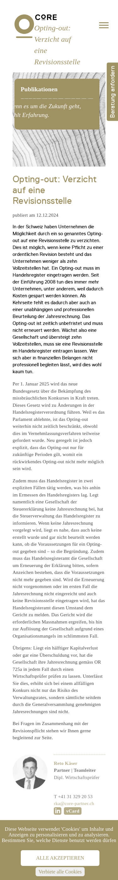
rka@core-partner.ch (74, 816)
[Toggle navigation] (104, 26)
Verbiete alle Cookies (60, 871)
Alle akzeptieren (60, 858)
